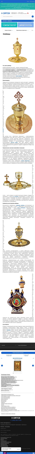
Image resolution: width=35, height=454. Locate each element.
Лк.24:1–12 (3, 389)
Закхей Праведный (3, 383)
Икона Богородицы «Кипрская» (17, 371)
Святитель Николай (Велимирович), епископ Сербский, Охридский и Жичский (12, 380)
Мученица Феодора (4, 386)
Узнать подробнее (5, 449)
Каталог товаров (18, 21)
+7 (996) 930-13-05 (14, 12)
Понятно (18, 449)
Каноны (2, 404)
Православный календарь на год (7, 394)
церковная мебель (4, 438)
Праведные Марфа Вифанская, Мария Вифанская (8, 381)
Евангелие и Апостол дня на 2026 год (8, 408)
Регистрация (32, 1)
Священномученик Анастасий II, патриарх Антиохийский (9, 382)
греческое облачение (4, 446)
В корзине (30, 453)
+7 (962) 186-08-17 (20, 12)
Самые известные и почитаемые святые (9, 409)
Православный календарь (18, 352)
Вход (28, 1)
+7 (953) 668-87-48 (14, 13)
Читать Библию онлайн (5, 396)
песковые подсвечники (5, 443)
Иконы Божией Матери (5, 397)
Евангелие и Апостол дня (5, 390)
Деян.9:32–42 (7, 389)
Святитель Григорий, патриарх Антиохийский (7, 376)
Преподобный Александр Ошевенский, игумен (7, 378)
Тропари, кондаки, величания (6, 403)
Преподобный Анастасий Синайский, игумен (7, 379)
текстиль (2, 439)
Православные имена (5, 405)
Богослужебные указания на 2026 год (8, 407)
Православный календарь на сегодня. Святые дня (10, 395)
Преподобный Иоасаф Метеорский (6, 384)
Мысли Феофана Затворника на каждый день (10, 410)
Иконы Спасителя (4, 399)
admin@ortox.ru (6, 422)
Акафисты (3, 402)
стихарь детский (3, 440)
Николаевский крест (4, 445)
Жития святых (3, 400)
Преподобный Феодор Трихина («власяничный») (8, 377)
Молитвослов (3, 401)
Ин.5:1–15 (11, 389)
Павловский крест (4, 444)
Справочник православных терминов (8, 413)
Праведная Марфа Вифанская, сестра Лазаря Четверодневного (10, 385)
